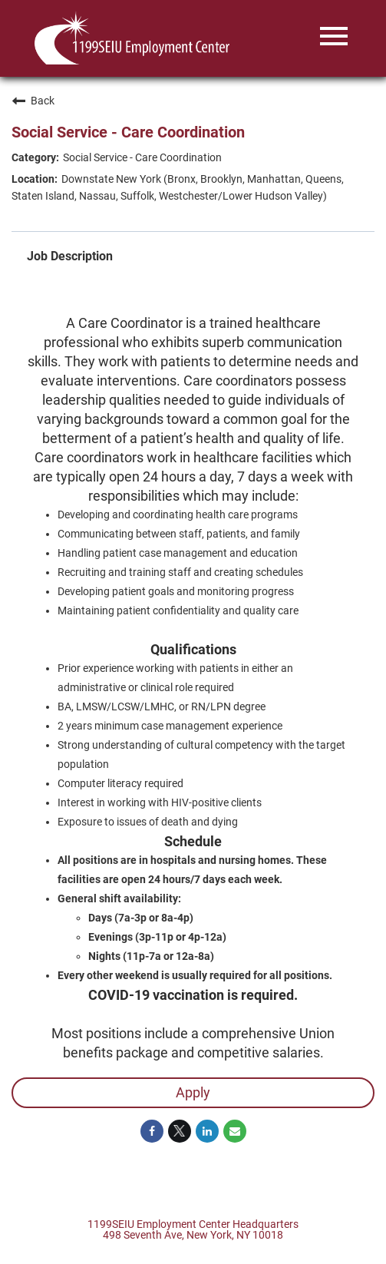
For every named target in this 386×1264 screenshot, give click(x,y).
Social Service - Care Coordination (128, 132)
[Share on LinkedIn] (207, 1131)
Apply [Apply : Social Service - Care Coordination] (193, 1092)
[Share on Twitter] (179, 1131)
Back (33, 100)
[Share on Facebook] (152, 1131)
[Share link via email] (235, 1131)
